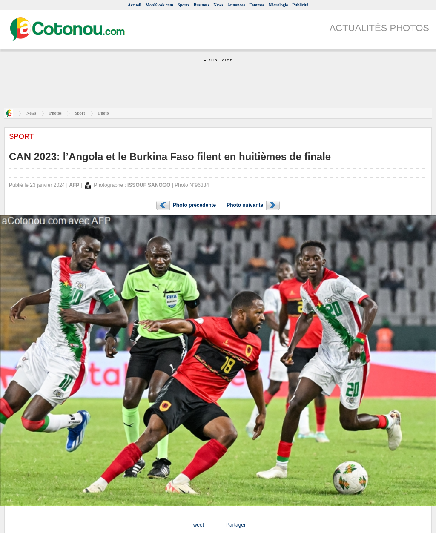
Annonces (236, 5)
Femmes (256, 5)
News (218, 5)
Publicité (300, 5)
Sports (183, 5)
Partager (236, 525)
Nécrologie (278, 5)
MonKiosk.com (159, 5)
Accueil (134, 5)
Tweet (197, 525)
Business (201, 5)
